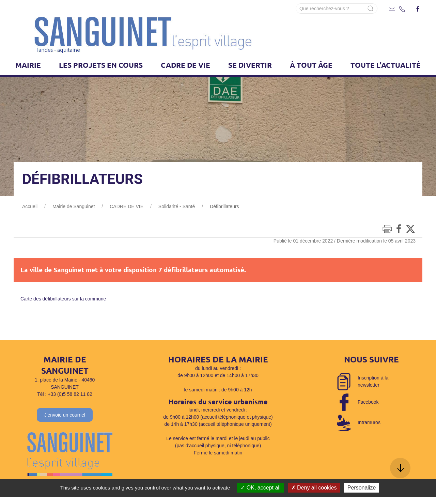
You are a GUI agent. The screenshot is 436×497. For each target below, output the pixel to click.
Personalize (361, 488)
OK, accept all (260, 488)
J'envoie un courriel (64, 415)
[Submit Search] (370, 8)
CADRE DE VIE (126, 206)
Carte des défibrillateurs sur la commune (63, 298)
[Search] (336, 8)
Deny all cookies (314, 488)
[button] (400, 468)
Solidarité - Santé (176, 206)
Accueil (29, 206)
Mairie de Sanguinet (73, 206)
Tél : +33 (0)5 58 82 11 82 (64, 394)
